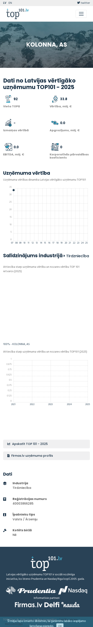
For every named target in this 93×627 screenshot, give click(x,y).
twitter (83, 3)
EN (10, 3)
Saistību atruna (68, 619)
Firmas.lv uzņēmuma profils (30, 456)
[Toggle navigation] (81, 14)
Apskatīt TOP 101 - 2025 (27, 444)
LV (4, 3)
